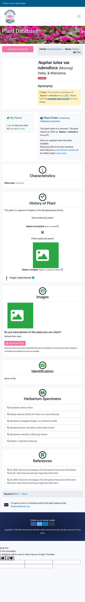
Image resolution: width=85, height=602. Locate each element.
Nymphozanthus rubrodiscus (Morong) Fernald (30, 427)
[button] (33, 524)
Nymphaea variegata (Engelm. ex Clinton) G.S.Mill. (32, 421)
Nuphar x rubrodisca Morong (22, 441)
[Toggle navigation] (79, 16)
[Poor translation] (9, 558)
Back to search (18, 49)
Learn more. (61, 153)
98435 (16, 494)
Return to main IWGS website (14, 3)
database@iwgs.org (20, 506)
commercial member (66, 150)
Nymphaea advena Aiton (20, 407)
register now (18, 128)
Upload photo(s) (15, 343)
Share (24, 494)
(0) (41, 471)
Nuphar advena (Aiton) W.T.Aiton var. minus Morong (33, 414)
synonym (42, 78)
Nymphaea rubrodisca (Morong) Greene (27, 434)
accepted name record (58, 98)
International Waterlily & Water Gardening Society (41, 530)
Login (9, 125)
